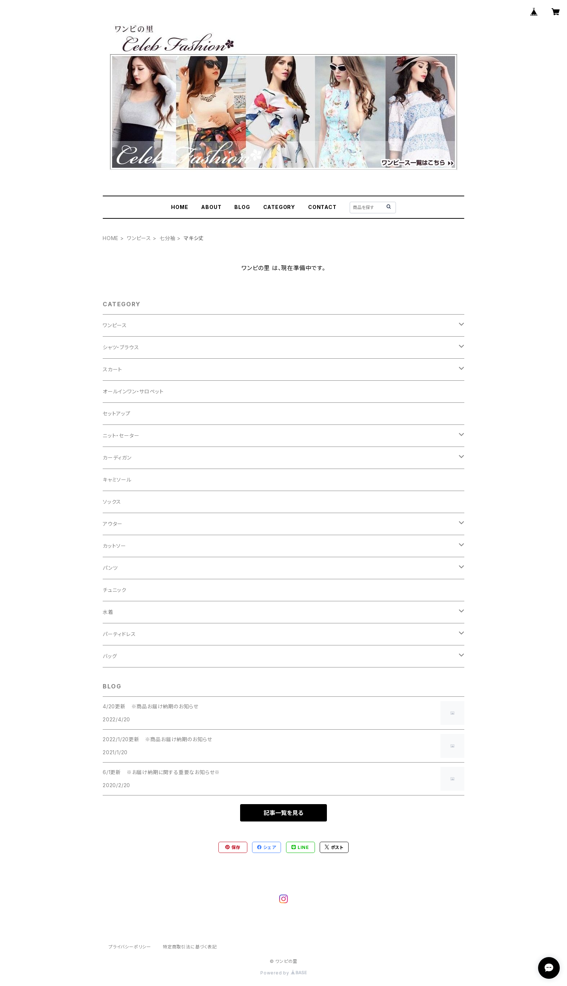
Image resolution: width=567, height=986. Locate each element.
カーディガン (117, 457)
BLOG (242, 207)
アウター (113, 524)
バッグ (110, 656)
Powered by (283, 973)
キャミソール (117, 480)
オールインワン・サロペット (133, 391)
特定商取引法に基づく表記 (190, 946)
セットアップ (117, 413)
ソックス (112, 502)
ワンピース (139, 238)
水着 (108, 612)
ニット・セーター (121, 435)
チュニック (115, 590)
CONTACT (322, 207)
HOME (179, 207)
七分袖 (167, 238)
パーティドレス (119, 634)
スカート (112, 369)
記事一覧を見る (283, 812)
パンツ (110, 568)
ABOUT (211, 207)
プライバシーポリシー (129, 946)
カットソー (114, 546)
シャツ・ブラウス (121, 347)
